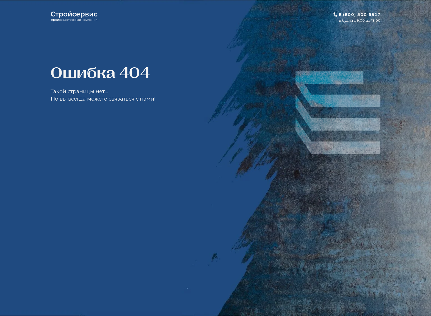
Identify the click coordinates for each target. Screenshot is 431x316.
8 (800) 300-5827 (359, 14)
